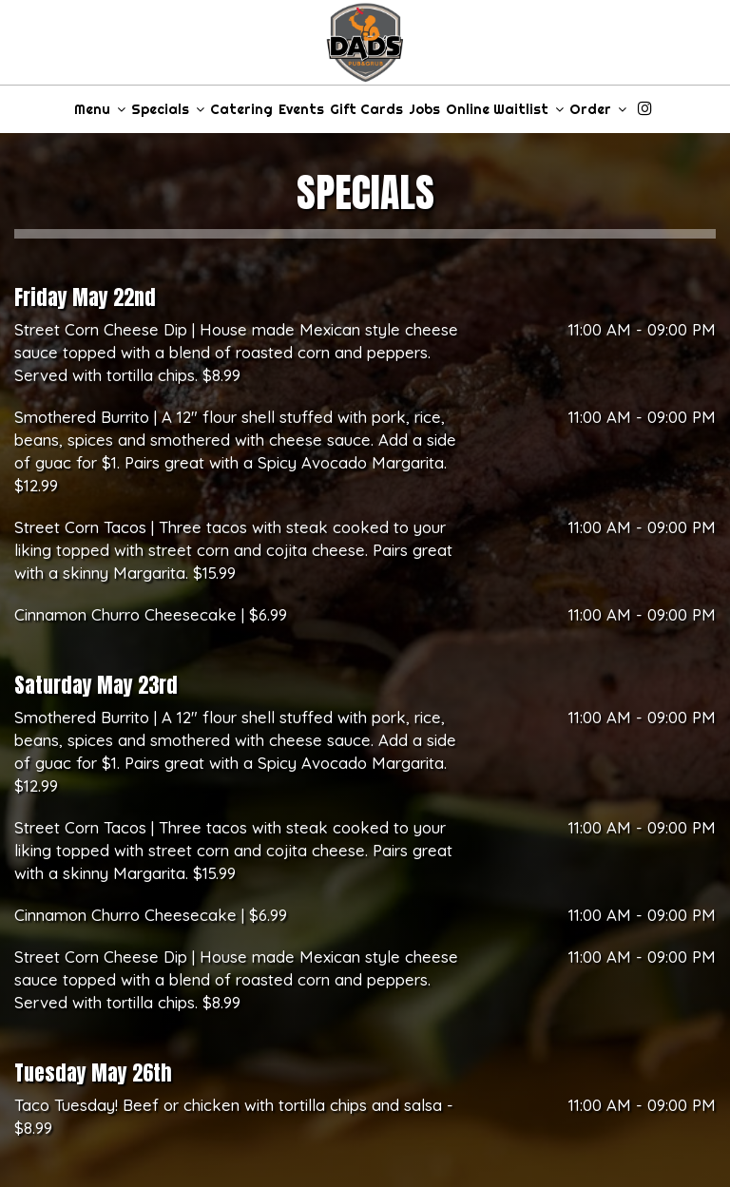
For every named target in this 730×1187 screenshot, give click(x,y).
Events (301, 109)
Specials (167, 109)
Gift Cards (366, 109)
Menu (99, 109)
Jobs (424, 109)
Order (597, 109)
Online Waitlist (505, 109)
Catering (241, 109)
